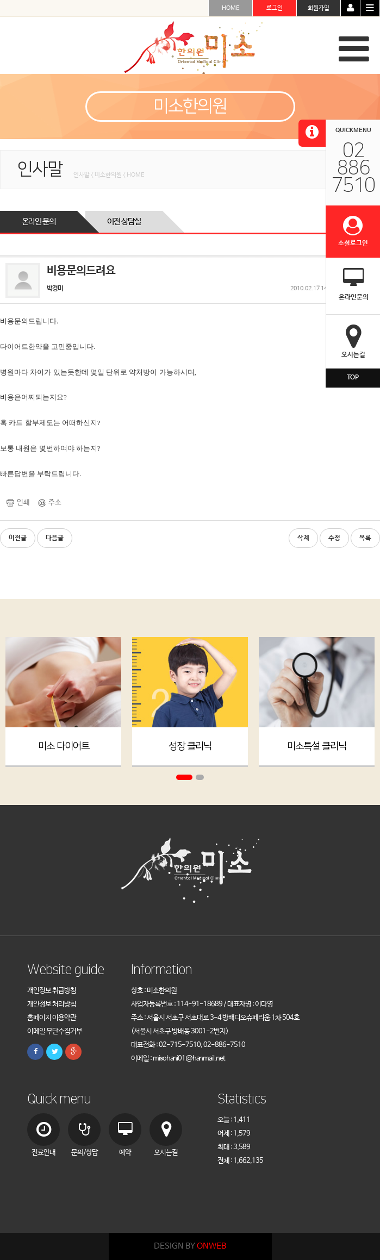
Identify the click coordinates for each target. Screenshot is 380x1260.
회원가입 (318, 8)
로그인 (274, 8)
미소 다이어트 (63, 746)
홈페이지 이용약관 (51, 1018)
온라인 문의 (38, 221)
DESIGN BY (190, 1246)
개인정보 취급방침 (51, 991)
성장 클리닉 (190, 746)
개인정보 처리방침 (51, 1004)
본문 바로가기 (0, 0)
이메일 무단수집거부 (54, 1031)
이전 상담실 (124, 221)
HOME (231, 8)
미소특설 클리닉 (316, 746)
